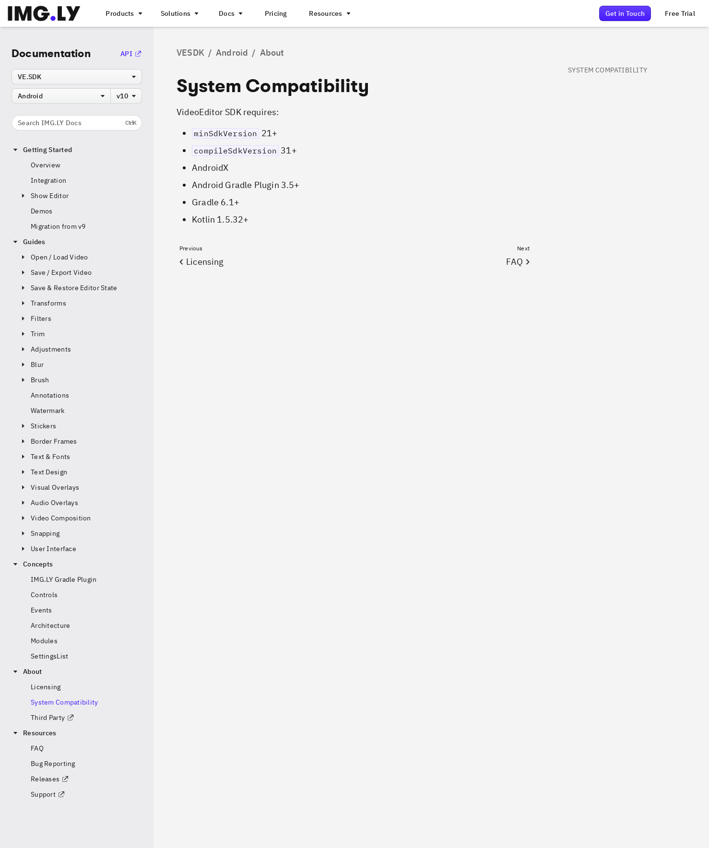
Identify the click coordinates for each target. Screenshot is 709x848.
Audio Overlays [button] (48, 502)
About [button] (27, 671)
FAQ (37, 748)
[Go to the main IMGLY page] (44, 13)
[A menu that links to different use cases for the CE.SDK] (178, 13)
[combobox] (77, 76)
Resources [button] (34, 733)
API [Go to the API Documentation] (131, 53)
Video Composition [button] (55, 518)
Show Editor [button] (44, 195)
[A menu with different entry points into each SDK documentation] (230, 13)
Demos (41, 211)
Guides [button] (29, 241)
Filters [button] (35, 318)
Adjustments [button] (45, 349)
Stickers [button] (37, 426)
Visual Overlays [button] (49, 487)
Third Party (52, 717)
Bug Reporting (53, 763)
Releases (50, 779)
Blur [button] (31, 364)
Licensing (46, 687)
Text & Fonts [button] (44, 456)
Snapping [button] (39, 533)
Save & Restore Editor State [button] (68, 287)
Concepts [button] (32, 564)
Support (48, 794)
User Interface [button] (47, 548)
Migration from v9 (58, 226)
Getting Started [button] (42, 149)
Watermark (48, 410)
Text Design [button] (43, 472)
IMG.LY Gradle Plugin (64, 579)
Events (41, 610)
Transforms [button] (42, 303)
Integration (48, 180)
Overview (45, 165)
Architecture (50, 625)
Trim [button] (32, 334)
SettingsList (49, 656)
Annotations (50, 395)
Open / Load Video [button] (53, 257)
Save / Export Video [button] (55, 272)
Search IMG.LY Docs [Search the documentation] (77, 122)
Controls (44, 594)
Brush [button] (34, 380)
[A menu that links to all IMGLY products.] (122, 13)
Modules (44, 640)
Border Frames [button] (48, 441)
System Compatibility (64, 702)
